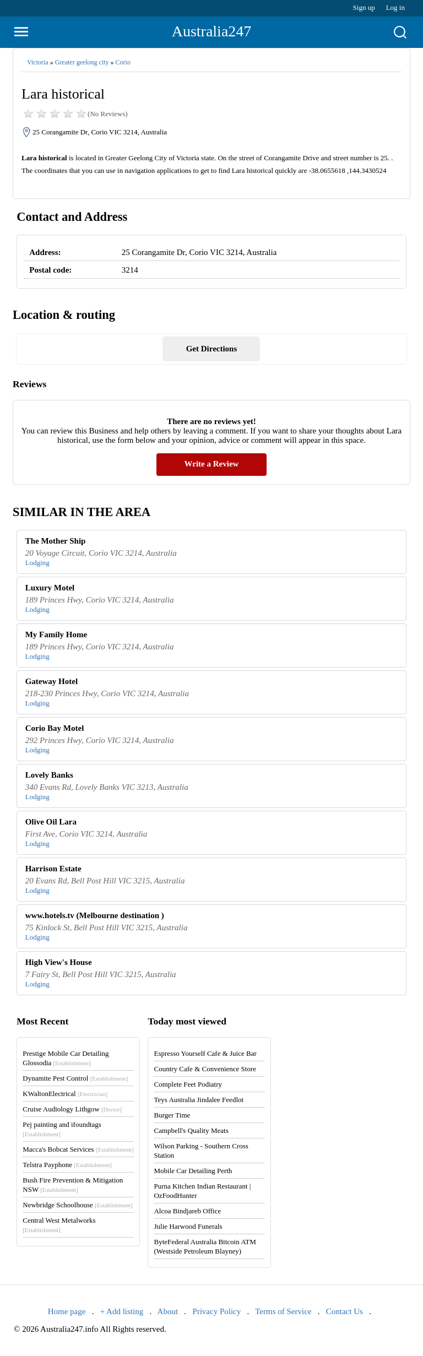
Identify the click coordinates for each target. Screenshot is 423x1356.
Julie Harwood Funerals (188, 1226)
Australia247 (212, 31)
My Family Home (56, 634)
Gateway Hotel (51, 681)
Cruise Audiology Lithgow (72, 1109)
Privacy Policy (216, 1311)
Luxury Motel (50, 587)
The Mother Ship (55, 540)
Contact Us (344, 1311)
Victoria (37, 62)
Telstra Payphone (67, 1164)
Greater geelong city (82, 62)
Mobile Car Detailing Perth (193, 1171)
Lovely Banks (49, 775)
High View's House (58, 962)
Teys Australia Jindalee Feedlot (198, 1099)
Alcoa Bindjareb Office (187, 1211)
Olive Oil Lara (51, 821)
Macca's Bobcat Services (78, 1149)
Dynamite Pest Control (75, 1078)
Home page (67, 1311)
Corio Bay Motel (54, 728)
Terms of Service (283, 1311)
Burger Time (172, 1115)
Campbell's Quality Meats (191, 1130)
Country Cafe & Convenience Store (205, 1069)
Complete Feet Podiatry (187, 1084)
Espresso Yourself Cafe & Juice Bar (205, 1053)
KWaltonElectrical (65, 1093)
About (168, 1311)
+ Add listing (121, 1311)
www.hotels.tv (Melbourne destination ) (94, 915)
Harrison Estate (53, 868)
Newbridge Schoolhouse (77, 1205)
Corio (123, 62)
